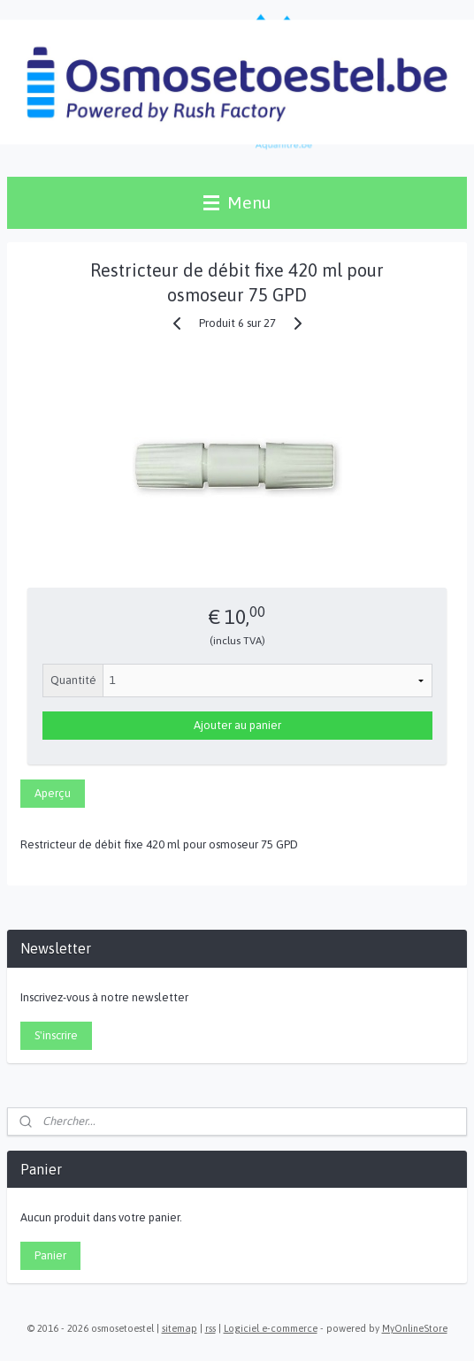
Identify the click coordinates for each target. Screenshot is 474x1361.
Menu (237, 202)
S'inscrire (56, 1035)
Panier (50, 1255)
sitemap (179, 1328)
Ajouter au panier (237, 725)
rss (210, 1328)
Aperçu (52, 793)
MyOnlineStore (414, 1328)
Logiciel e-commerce (270, 1328)
